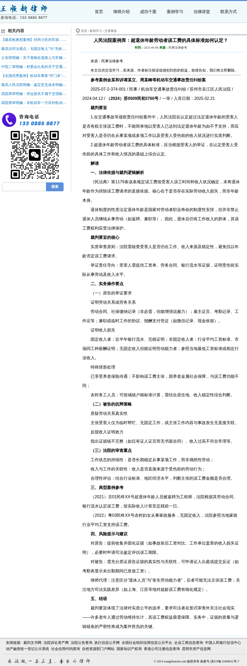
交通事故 (110, 31)
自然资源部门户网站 (98, 649)
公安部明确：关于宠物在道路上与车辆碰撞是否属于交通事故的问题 (55, 58)
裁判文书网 (32, 643)
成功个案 (148, 12)
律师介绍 (121, 12)
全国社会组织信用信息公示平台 (147, 643)
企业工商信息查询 (188, 643)
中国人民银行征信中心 (223, 643)
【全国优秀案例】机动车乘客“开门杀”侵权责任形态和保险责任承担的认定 (60, 76)
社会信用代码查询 (65, 649)
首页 (99, 12)
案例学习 (175, 12)
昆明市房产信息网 (196, 649)
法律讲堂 (201, 12)
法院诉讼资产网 (56, 643)
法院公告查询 (81, 643)
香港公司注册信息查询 (162, 649)
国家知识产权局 (129, 649)
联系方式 (228, 12)
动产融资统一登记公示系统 (27, 649)
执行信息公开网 (107, 643)
